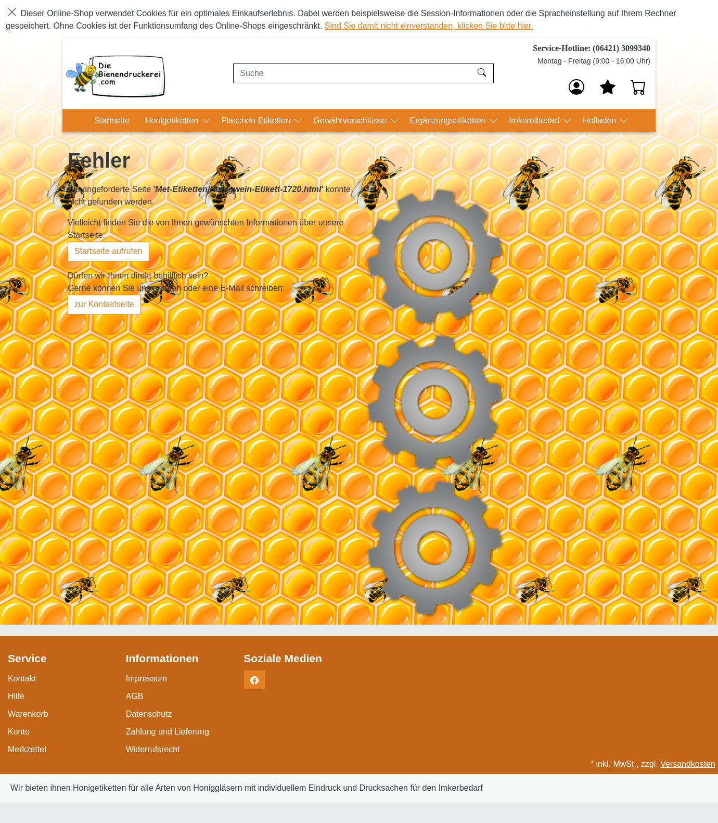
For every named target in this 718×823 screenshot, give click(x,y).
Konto (19, 731)
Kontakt (22, 678)
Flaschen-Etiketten (257, 120)
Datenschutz (149, 714)
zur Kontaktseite (104, 304)
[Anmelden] (576, 86)
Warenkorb (28, 714)
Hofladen (601, 120)
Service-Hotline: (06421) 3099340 (591, 48)
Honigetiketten (173, 120)
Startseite (112, 120)
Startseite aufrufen (108, 251)
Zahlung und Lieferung (167, 731)
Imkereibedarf (535, 120)
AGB (135, 696)
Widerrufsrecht (153, 749)
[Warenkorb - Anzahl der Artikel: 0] (638, 86)
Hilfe (16, 696)
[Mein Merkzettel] (607, 86)
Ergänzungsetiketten (449, 120)
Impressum (146, 678)
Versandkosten (687, 763)
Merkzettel (27, 749)
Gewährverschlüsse (351, 120)
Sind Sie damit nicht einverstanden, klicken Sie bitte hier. (429, 25)
